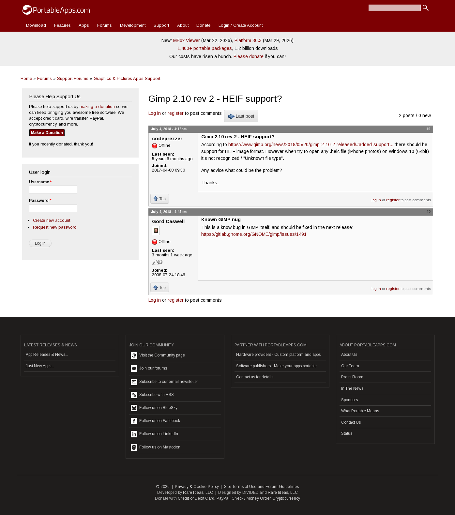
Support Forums (72, 78)
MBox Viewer (186, 40)
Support (161, 25)
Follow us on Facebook (155, 421)
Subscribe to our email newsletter (164, 382)
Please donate (249, 56)
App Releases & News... (47, 354)
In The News (352, 388)
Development (132, 25)
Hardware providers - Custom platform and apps (278, 354)
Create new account (51, 220)
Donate (203, 25)
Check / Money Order (251, 498)
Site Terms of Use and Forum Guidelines (261, 486)
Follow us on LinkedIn (154, 434)
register (176, 113)
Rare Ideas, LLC (198, 492)
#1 (429, 129)
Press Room (352, 377)
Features (62, 25)
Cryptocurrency (286, 498)
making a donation (97, 106)
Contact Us (351, 422)
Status (346, 433)
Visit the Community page (158, 355)
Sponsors (349, 400)
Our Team (350, 366)
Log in (154, 113)
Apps (84, 25)
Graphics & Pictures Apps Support (127, 78)
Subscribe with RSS (152, 395)
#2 (429, 212)
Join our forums (149, 368)
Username (40, 182)
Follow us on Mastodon (155, 447)
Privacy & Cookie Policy (197, 486)
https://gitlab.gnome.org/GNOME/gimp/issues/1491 (254, 234)
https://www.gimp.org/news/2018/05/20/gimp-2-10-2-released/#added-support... (310, 144)
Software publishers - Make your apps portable (276, 366)
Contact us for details (254, 377)
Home (26, 78)
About (183, 25)
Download (36, 25)
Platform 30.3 (248, 40)
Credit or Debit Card (196, 498)
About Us (349, 354)
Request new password (55, 227)
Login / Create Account (241, 25)
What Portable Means (360, 411)
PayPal (223, 498)
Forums (104, 25)
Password (40, 200)
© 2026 (163, 486)
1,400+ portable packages (204, 48)
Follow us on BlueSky (154, 408)
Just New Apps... (40, 366)
